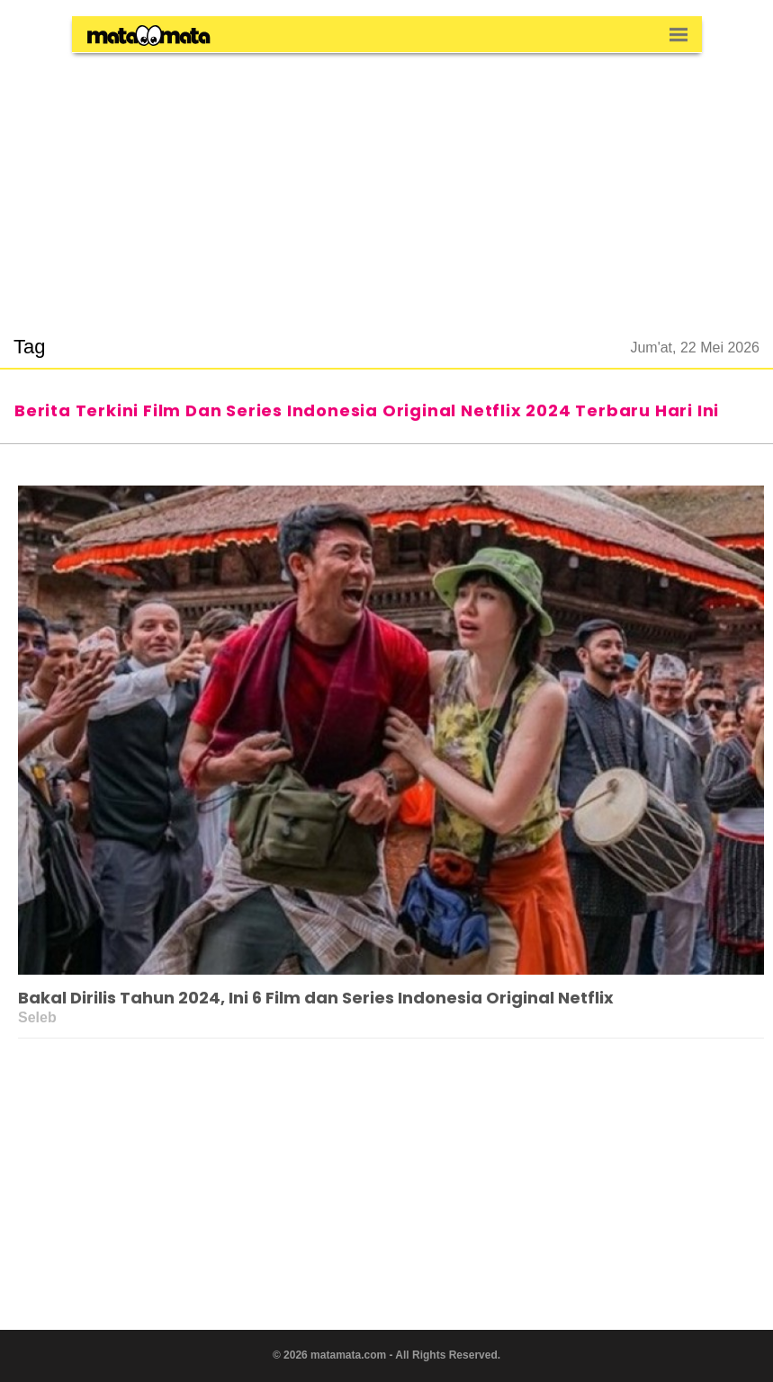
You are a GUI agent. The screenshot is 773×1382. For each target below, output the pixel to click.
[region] (387, 183)
